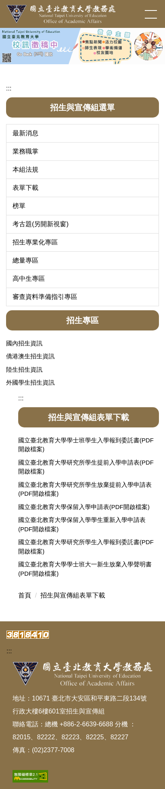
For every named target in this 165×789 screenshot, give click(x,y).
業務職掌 (25, 151)
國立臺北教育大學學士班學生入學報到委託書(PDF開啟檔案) (86, 445)
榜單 (19, 205)
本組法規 (25, 169)
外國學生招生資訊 (30, 382)
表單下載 (25, 187)
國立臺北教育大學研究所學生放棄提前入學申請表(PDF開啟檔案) (85, 489)
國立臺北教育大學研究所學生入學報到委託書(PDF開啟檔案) (86, 547)
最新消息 (25, 133)
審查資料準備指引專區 (45, 296)
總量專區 (25, 260)
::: (8, 88)
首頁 (24, 595)
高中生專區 (29, 278)
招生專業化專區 (35, 242)
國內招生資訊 (24, 343)
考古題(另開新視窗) (41, 224)
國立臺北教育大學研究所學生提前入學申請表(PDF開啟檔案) (86, 467)
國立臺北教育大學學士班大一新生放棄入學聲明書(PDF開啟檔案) (85, 569)
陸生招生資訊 (24, 369)
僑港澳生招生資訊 (30, 356)
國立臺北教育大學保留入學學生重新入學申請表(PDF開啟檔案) (82, 524)
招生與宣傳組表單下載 (72, 595)
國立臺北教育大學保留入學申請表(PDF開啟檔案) (84, 506)
